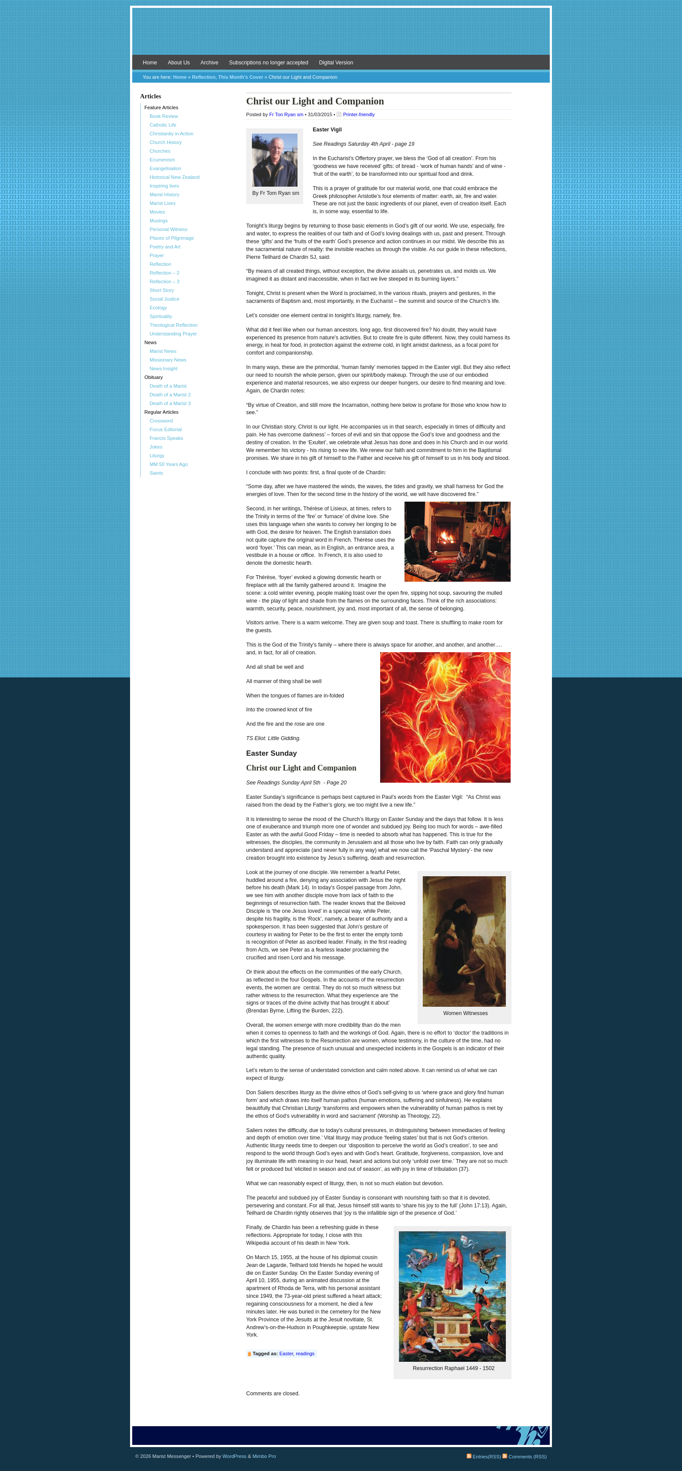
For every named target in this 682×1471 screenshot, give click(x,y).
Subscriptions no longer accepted (268, 63)
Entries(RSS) (484, 1456)
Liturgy (157, 455)
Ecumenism (162, 159)
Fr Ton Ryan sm (286, 114)
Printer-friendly (359, 114)
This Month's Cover (240, 77)
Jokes (156, 446)
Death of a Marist (168, 386)
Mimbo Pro (264, 1456)
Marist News (163, 351)
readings (305, 1353)
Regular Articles (161, 412)
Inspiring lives (164, 185)
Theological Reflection (173, 325)
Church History (166, 142)
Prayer (157, 255)
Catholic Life (163, 124)
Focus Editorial (166, 429)
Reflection (203, 77)
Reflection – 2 (164, 272)
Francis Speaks (166, 438)
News (150, 342)
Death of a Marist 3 (170, 403)
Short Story (162, 290)
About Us (179, 63)
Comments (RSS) (524, 1456)
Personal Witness (168, 229)
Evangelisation (165, 168)
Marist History (164, 194)
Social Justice (164, 299)
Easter (286, 1353)
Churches (160, 151)
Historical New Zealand (175, 177)
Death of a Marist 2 (170, 394)
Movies (157, 211)
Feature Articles (161, 107)
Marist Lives (163, 203)
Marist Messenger (341, 35)
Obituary (153, 377)
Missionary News (168, 359)
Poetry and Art (165, 246)
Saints (156, 473)
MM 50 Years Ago (169, 464)
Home (150, 63)
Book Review (164, 116)
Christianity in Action (172, 133)
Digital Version (336, 63)
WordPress (235, 1456)
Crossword (161, 420)
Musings (159, 220)
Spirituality (161, 316)
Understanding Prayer (173, 333)
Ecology (158, 307)
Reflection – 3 (164, 281)
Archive (209, 63)
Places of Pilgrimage (172, 238)
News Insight (163, 368)
